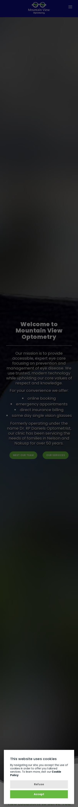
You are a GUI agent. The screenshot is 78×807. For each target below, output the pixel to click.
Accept (39, 794)
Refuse (39, 784)
